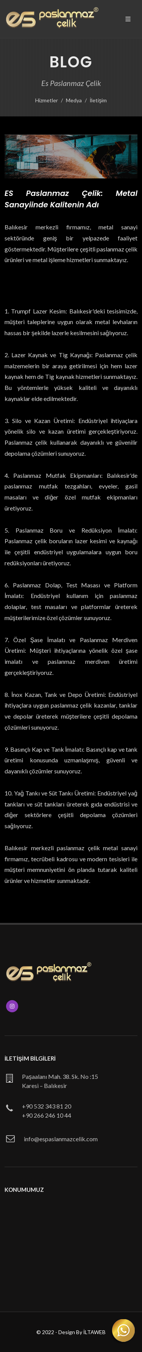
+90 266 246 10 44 (46, 1115)
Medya (74, 100)
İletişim (98, 100)
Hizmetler (46, 100)
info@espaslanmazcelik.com (61, 1138)
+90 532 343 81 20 (46, 1106)
